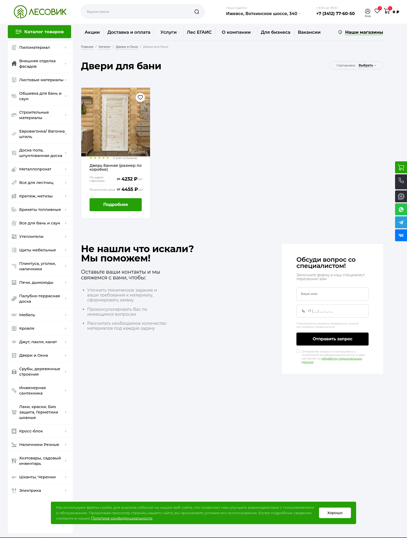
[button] (367, 11)
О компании (237, 32)
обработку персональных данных (332, 360)
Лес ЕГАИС (199, 32)
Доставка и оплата (129, 32)
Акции (92, 32)
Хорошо (335, 513)
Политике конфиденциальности (121, 518)
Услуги (169, 32)
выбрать (365, 65)
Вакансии (309, 32)
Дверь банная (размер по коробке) (116, 167)
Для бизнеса (275, 32)
